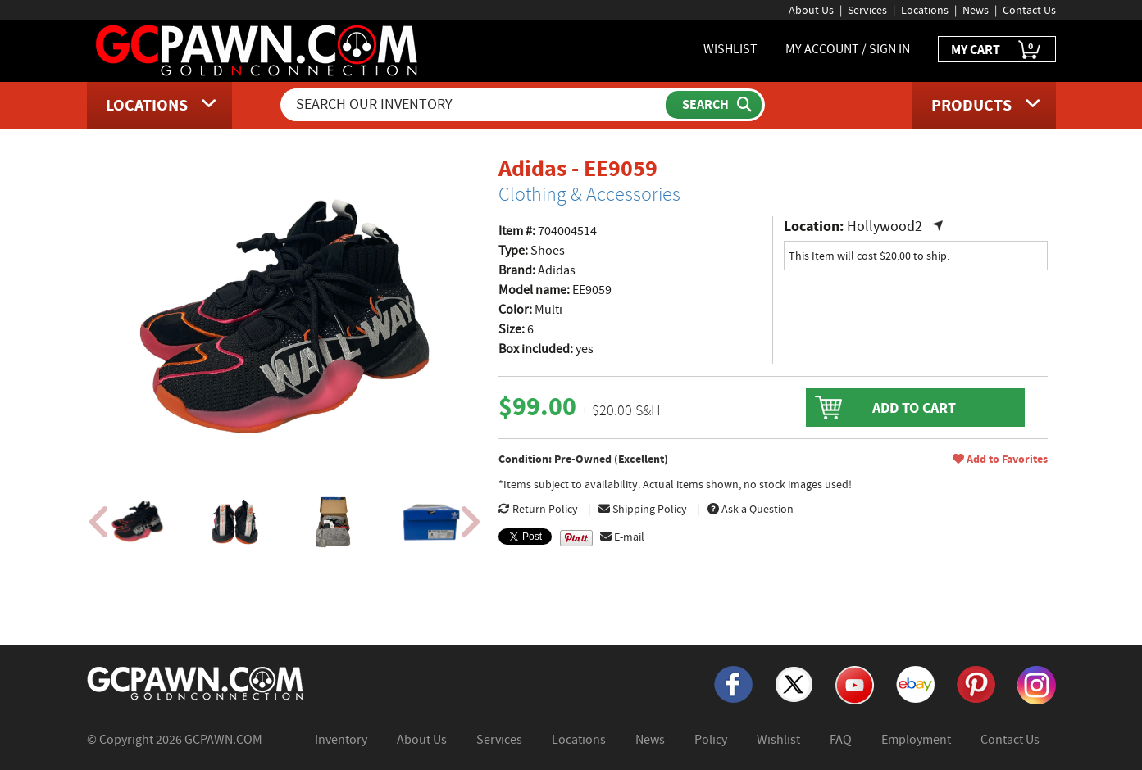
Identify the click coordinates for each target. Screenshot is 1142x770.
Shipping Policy (642, 508)
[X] (794, 683)
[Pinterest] (976, 683)
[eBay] (915, 683)
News (975, 9)
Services (867, 9)
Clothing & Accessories (589, 194)
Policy (710, 740)
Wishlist (778, 740)
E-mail (622, 536)
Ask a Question (750, 508)
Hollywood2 (884, 226)
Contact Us (1029, 9)
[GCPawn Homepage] (258, 49)
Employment (916, 740)
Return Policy (538, 508)
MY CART (997, 50)
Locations (925, 9)
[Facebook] (733, 683)
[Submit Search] (714, 105)
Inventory (341, 740)
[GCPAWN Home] (196, 682)
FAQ (841, 740)
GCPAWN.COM (223, 740)
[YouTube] (854, 684)
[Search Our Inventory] (475, 104)
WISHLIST (730, 49)
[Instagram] (1036, 684)
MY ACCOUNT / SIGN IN (847, 49)
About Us (811, 9)
